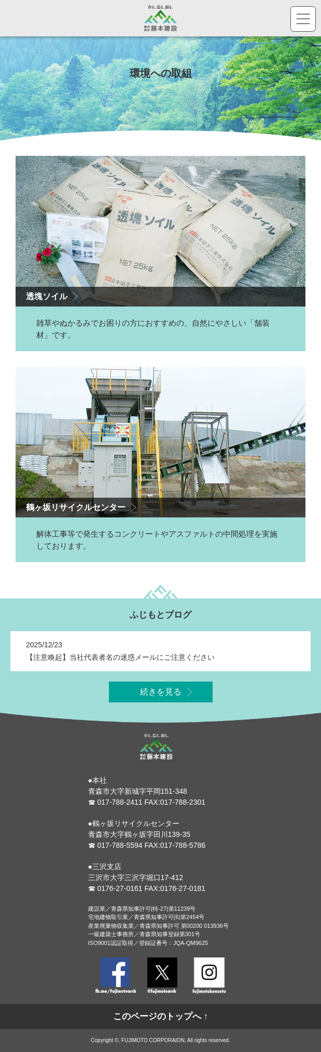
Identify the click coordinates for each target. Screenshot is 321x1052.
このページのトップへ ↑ (160, 1016)
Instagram (209, 975)
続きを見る (161, 694)
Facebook (115, 975)
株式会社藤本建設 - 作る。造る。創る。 (161, 18)
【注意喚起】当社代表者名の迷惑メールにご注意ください (120, 660)
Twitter (162, 975)
